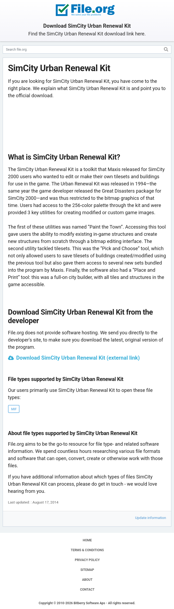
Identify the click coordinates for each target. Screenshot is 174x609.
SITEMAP (87, 570)
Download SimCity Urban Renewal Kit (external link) (78, 358)
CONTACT (87, 589)
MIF (14, 409)
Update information (150, 517)
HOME (87, 540)
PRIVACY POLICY (87, 560)
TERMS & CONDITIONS (87, 550)
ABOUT (87, 580)
